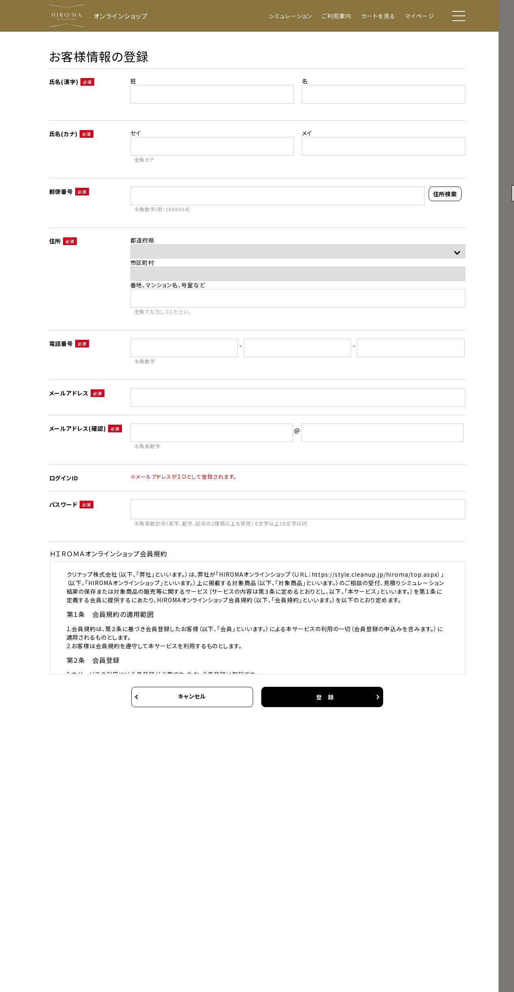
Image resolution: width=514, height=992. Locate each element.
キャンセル (192, 696)
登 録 (325, 697)
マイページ (419, 16)
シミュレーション (290, 16)
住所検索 (445, 194)
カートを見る (378, 16)
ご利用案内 (336, 16)
